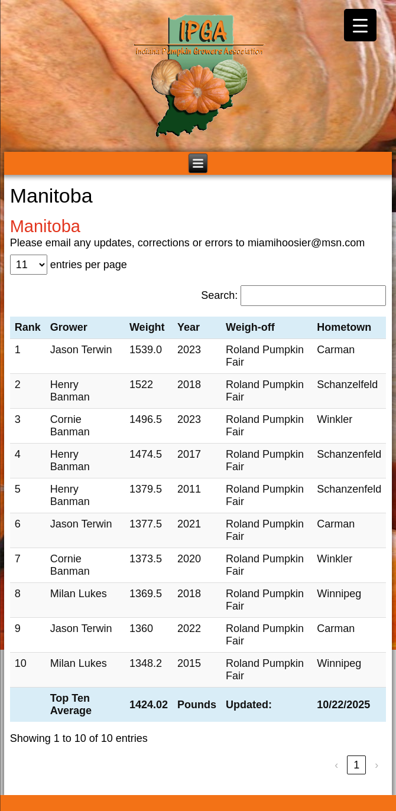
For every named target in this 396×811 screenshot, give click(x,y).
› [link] (376, 765)
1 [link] (356, 765)
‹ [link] (336, 765)
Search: (219, 295)
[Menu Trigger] (360, 25)
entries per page (88, 265)
